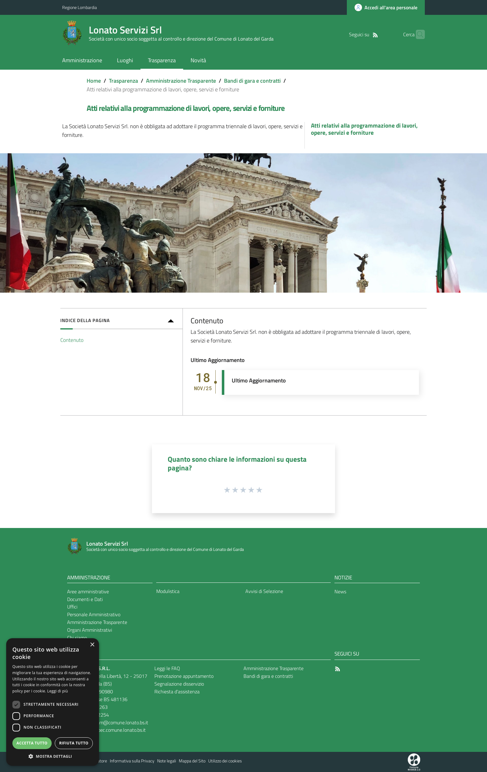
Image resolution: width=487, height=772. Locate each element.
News (340, 591)
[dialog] (52, 702)
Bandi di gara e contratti (252, 80)
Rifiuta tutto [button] (73, 743)
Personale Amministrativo (93, 614)
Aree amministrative (88, 591)
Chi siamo (77, 637)
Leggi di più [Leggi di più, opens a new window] (57, 691)
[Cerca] (417, 34)
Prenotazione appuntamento (183, 676)
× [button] (92, 645)
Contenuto (72, 340)
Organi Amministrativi (89, 630)
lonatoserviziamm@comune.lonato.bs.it (108, 722)
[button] (52, 756)
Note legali (166, 761)
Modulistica (167, 591)
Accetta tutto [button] (31, 743)
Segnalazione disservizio (179, 683)
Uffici (72, 606)
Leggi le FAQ (167, 668)
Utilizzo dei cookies (225, 761)
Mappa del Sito (192, 761)
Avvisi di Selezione (264, 591)
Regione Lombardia (79, 7)
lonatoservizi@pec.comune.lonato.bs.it (106, 730)
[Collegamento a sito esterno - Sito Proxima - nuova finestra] (414, 761)
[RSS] (366, 34)
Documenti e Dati (85, 599)
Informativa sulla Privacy (132, 761)
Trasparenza (123, 80)
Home (94, 80)
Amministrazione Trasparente (181, 80)
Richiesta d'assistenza (177, 691)
